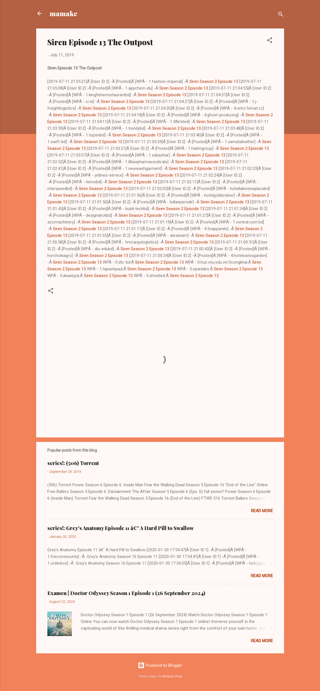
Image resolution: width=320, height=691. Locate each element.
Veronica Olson (172, 676)
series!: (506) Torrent (73, 463)
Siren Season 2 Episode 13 (213, 81)
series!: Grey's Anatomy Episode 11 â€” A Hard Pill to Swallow (120, 528)
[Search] (280, 15)
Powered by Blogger (160, 665)
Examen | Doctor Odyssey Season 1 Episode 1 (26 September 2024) (126, 593)
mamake (63, 13)
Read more (262, 510)
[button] (269, 41)
